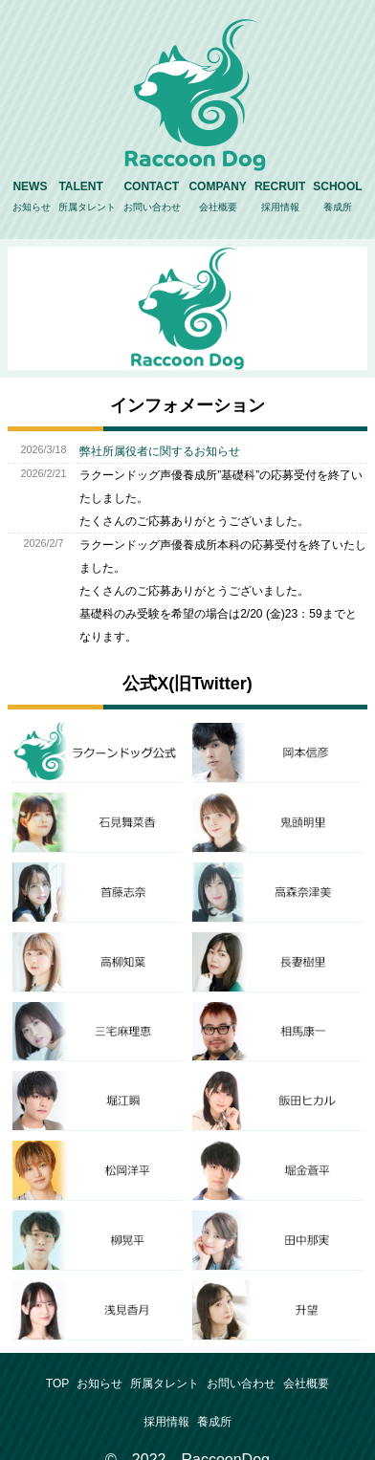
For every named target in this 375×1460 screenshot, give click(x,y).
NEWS (31, 198)
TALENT (87, 198)
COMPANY (217, 198)
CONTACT (152, 198)
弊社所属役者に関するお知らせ (159, 451)
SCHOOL (337, 198)
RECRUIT (279, 198)
